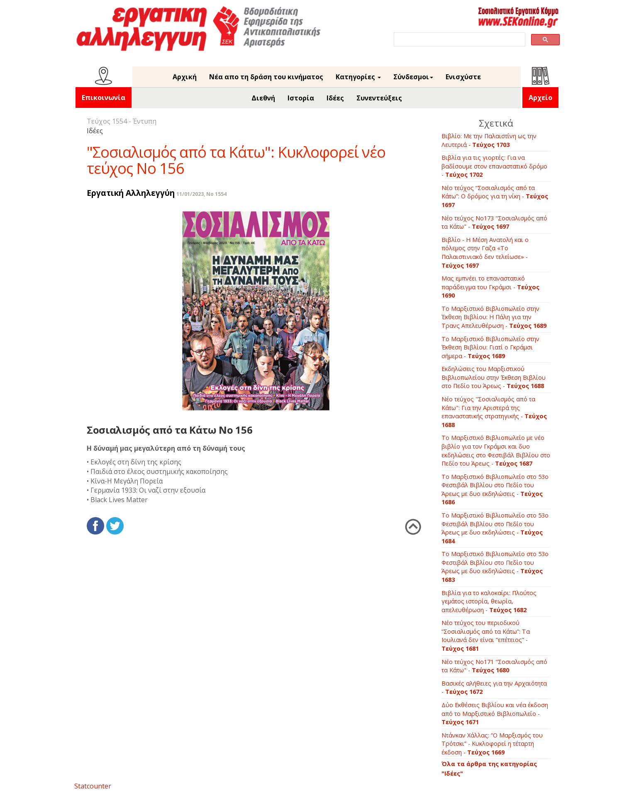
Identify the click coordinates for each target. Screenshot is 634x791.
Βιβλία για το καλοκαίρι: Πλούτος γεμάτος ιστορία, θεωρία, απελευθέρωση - (488, 601)
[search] (458, 39)
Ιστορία (301, 98)
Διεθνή (263, 98)
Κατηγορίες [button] (358, 76)
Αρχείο (540, 97)
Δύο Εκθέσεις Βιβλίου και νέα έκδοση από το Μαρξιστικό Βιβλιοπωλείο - (494, 713)
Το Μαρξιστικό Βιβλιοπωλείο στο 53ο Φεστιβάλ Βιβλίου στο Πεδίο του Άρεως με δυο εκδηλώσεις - (495, 489)
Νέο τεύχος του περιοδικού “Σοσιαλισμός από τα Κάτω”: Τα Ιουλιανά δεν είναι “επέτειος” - (485, 635)
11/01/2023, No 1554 (201, 194)
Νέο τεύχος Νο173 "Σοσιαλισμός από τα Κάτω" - (494, 222)
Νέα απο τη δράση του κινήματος (266, 76)
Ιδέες (335, 98)
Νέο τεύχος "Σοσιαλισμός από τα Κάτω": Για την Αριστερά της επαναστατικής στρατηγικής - (494, 412)
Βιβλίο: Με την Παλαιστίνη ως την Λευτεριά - (488, 140)
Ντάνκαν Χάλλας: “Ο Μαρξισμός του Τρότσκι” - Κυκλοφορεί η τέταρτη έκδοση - (492, 743)
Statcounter (92, 786)
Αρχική (185, 76)
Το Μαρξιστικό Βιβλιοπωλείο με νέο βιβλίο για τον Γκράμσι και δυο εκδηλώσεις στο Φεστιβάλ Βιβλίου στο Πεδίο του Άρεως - (495, 450)
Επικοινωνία (103, 97)
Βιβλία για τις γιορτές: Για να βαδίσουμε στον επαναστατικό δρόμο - (494, 166)
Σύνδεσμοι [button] (413, 76)
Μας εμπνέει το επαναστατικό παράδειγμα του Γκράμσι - (490, 286)
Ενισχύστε (463, 76)
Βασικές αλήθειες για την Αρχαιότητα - (494, 687)
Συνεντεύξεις (379, 98)
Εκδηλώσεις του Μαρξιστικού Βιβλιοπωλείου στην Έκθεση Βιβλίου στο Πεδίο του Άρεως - (493, 377)
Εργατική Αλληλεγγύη (131, 192)
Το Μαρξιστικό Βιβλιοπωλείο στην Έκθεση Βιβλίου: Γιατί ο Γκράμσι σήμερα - (490, 347)
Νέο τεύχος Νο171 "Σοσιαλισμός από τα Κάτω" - (494, 666)
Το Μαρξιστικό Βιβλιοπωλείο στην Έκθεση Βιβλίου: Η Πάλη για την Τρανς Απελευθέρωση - (493, 317)
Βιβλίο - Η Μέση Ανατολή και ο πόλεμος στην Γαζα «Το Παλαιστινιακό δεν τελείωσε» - (485, 252)
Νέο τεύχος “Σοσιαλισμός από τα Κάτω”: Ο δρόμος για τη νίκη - (494, 196)
